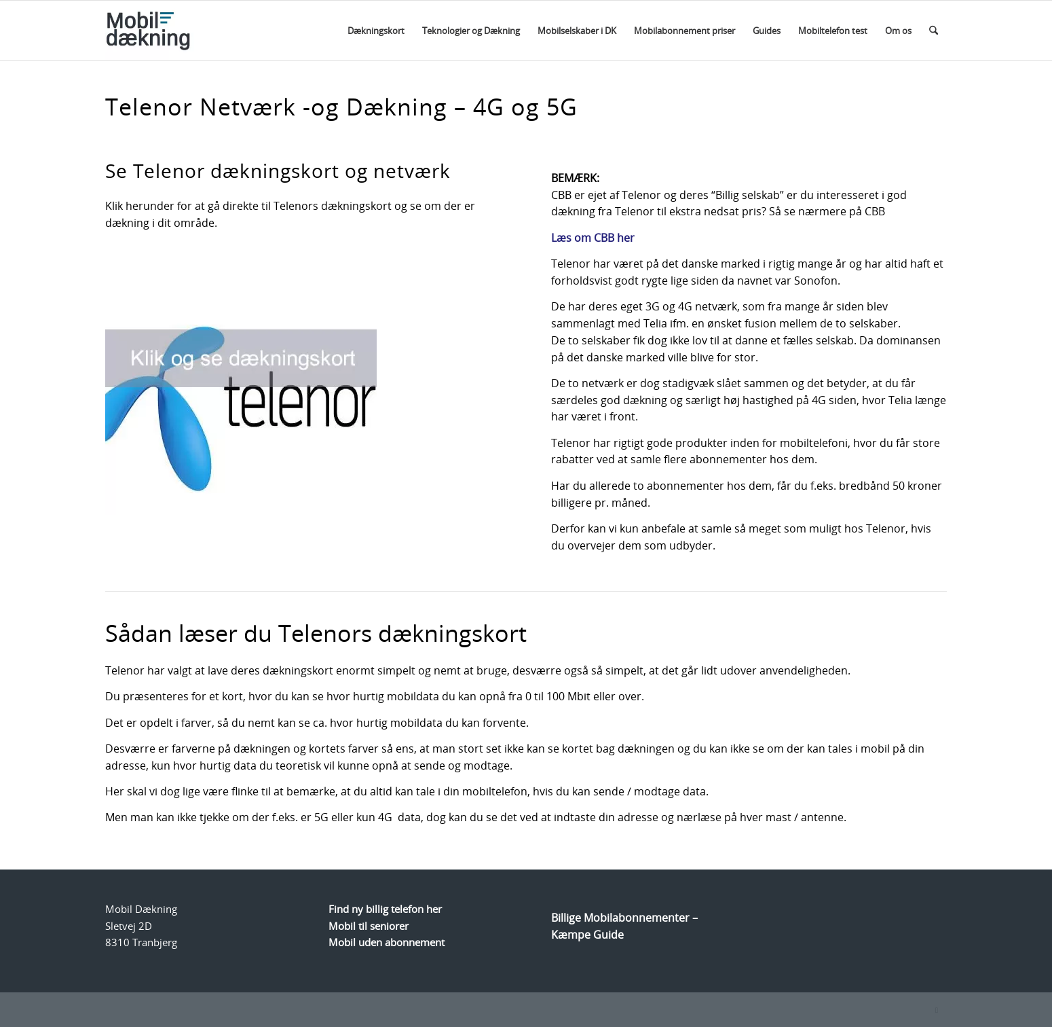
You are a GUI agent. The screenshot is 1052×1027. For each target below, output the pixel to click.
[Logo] (174, 30)
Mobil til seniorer (368, 926)
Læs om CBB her (593, 237)
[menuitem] (376, 30)
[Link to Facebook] (936, 1010)
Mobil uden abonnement (386, 942)
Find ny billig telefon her (385, 909)
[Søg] (933, 30)
